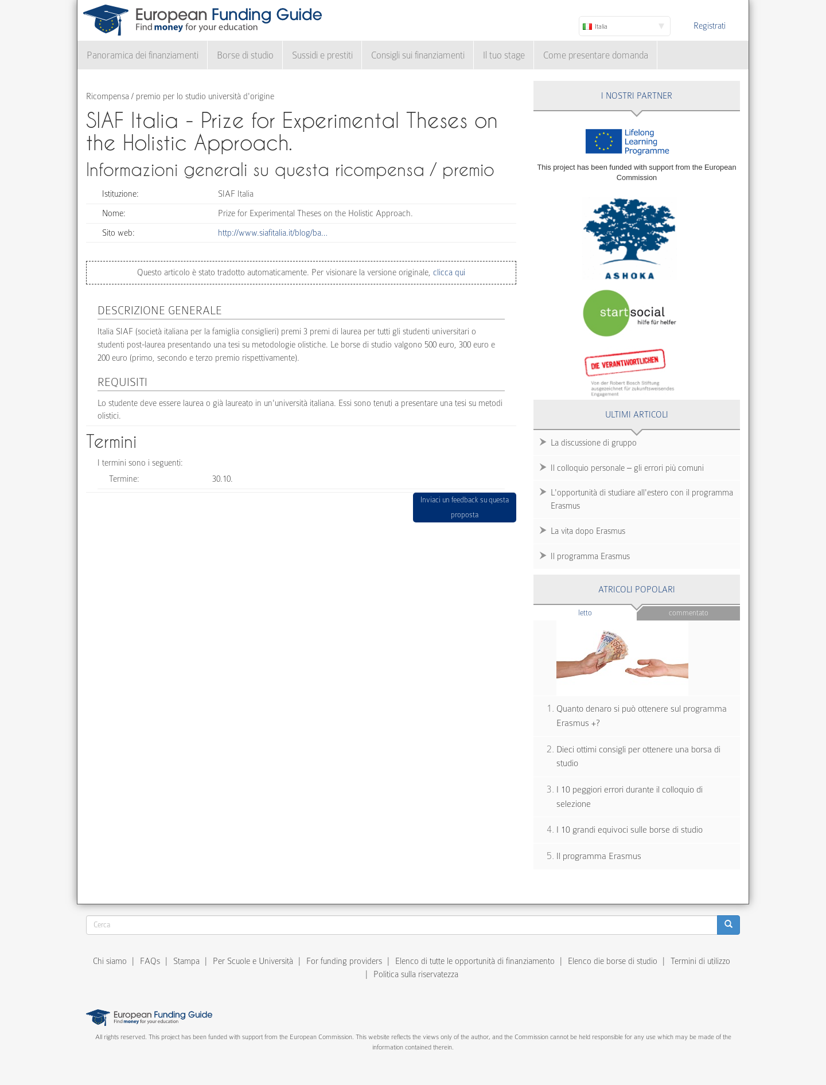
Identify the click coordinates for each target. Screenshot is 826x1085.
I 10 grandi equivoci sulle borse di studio (629, 830)
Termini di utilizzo (700, 961)
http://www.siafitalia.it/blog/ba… (273, 232)
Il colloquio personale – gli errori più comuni (627, 468)
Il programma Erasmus (590, 556)
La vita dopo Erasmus (588, 531)
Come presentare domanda (595, 55)
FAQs (150, 961)
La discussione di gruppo (594, 442)
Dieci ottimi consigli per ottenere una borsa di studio (638, 756)
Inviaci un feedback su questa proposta (464, 507)
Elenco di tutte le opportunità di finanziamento (475, 961)
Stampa (186, 961)
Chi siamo (110, 961)
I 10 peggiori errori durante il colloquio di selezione (629, 797)
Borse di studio (245, 55)
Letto (607, 612)
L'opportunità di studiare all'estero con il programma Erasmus (642, 499)
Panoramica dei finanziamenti (142, 55)
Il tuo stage (504, 55)
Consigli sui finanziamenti (418, 55)
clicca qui (448, 272)
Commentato (688, 612)
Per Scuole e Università (253, 961)
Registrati (709, 25)
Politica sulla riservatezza (415, 974)
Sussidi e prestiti (322, 55)
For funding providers (344, 961)
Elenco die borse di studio (612, 961)
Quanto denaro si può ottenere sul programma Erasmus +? (641, 716)
